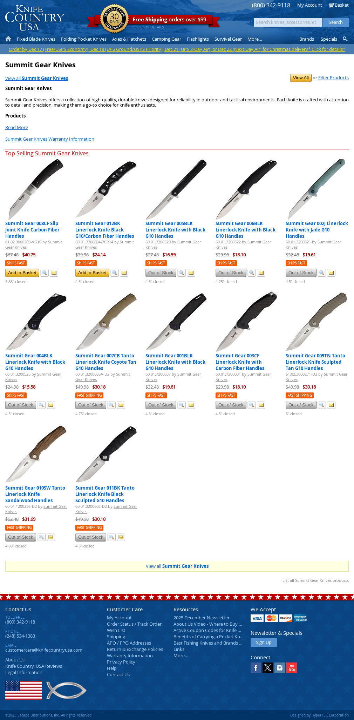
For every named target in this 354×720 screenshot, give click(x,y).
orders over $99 (153, 21)
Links (178, 649)
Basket (342, 5)
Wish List (116, 630)
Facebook (256, 667)
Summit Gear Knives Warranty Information (49, 139)
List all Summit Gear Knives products (315, 580)
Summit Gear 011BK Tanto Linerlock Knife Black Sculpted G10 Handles (105, 494)
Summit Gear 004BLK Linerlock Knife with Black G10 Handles (35, 361)
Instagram (279, 667)
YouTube (291, 667)
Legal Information (23, 672)
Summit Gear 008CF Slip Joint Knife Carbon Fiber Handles (32, 229)
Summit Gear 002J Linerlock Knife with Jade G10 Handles (317, 229)
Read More (16, 127)
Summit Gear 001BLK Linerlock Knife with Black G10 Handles (175, 361)
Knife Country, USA (35, 18)
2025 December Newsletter (201, 617)
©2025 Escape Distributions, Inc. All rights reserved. (49, 715)
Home (8, 39)
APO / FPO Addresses (129, 643)
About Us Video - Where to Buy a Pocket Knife (220, 624)
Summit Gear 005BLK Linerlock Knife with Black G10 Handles (175, 229)
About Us (15, 660)
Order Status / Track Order (134, 624)
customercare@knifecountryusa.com (43, 650)
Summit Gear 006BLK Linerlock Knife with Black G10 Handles (245, 229)
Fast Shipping (89, 395)
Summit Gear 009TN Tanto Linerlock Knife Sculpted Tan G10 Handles (315, 361)
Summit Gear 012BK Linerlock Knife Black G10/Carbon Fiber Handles (104, 229)
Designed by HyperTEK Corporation (319, 715)
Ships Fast (16, 263)
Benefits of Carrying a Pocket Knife (209, 636)
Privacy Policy (121, 662)
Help (112, 668)
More (254, 39)
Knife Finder (346, 39)
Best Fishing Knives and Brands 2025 (211, 643)
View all (36, 78)
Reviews (33, 666)
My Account (309, 5)
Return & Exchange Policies (135, 649)
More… (180, 655)
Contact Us (18, 609)
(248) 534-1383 (20, 636)
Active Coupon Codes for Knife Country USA (218, 630)
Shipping (116, 636)
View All (301, 77)
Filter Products (333, 77)
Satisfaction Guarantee (114, 19)
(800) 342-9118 (271, 5)
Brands (306, 39)
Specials (329, 39)
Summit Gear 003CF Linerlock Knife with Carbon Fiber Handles (240, 361)
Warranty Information (130, 655)
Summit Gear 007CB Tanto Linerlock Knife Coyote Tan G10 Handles (105, 361)
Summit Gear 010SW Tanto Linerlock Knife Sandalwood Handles (35, 494)
